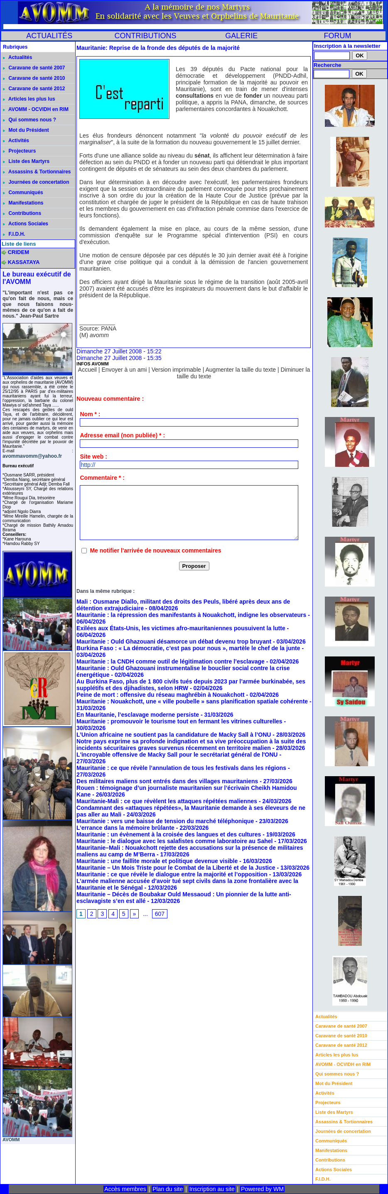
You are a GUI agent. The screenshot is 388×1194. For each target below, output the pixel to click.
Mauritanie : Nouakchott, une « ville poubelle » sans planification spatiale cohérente (192, 701)
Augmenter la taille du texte (240, 369)
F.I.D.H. (14, 234)
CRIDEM (18, 252)
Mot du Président (26, 130)
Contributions (22, 213)
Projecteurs (19, 151)
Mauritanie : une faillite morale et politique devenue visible (157, 861)
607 (160, 913)
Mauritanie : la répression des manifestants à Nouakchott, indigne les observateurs (191, 615)
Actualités (17, 57)
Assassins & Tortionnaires (37, 172)
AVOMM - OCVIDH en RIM (36, 109)
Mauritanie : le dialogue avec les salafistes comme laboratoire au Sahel (174, 841)
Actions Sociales (25, 224)
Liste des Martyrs (26, 161)
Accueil (87, 369)
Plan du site (167, 1189)
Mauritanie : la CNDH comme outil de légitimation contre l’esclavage (170, 661)
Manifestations (23, 203)
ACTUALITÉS (49, 36)
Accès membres (125, 1189)
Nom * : (90, 414)
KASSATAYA (24, 262)
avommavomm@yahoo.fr (32, 456)
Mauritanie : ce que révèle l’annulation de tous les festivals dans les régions (181, 768)
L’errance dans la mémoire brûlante (125, 827)
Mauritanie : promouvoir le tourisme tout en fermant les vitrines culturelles (179, 721)
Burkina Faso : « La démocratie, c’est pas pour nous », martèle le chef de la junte (188, 648)
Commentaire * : (102, 477)
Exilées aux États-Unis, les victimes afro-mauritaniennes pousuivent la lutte (180, 628)
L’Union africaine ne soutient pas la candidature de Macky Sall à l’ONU (173, 734)
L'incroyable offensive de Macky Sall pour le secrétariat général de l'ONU (176, 754)
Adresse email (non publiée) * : (122, 435)
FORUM (337, 36)
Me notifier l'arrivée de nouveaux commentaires (155, 550)
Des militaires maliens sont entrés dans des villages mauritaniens (167, 781)
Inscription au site (212, 1189)
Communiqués (23, 192)
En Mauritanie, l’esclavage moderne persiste (137, 714)
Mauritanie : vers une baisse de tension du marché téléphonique (165, 821)
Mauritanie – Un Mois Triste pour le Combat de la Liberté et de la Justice (175, 867)
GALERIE (241, 36)
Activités (16, 140)
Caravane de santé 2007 (34, 68)
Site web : (93, 456)
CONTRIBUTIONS (145, 36)
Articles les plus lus (29, 99)
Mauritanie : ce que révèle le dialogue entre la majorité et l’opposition (172, 874)
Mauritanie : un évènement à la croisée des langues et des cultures (168, 834)
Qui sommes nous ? (29, 120)
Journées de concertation (36, 182)
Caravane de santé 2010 (34, 78)
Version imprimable (176, 369)
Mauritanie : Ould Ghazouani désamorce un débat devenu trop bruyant (173, 641)
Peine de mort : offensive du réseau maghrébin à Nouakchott (160, 694)
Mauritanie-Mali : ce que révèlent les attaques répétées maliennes (166, 801)
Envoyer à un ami (124, 369)
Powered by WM (262, 1189)
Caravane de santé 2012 (34, 88)
